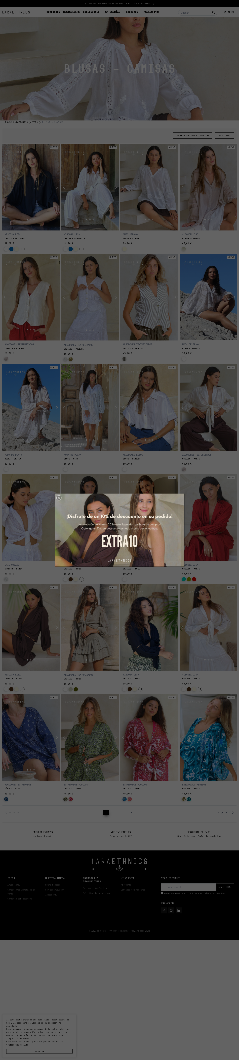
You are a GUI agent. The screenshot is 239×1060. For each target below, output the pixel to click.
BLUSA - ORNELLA (191, 348)
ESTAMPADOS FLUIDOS (76, 784)
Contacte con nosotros (19, 898)
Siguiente (226, 812)
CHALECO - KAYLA (72, 788)
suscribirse (225, 887)
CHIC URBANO (130, 234)
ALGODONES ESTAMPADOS (18, 784)
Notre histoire (53, 885)
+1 (22, 249)
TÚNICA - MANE (12, 788)
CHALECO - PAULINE (14, 348)
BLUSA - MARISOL (131, 458)
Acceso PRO (51, 894)
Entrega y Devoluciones (96, 888)
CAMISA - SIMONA (191, 238)
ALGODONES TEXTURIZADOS (19, 344)
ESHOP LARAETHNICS (16, 122)
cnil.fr (24, 1045)
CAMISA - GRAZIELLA (15, 238)
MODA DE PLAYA (190, 344)
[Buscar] (197, 13)
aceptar (39, 1051)
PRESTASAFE (145, 931)
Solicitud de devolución (96, 893)
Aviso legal (13, 885)
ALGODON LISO (190, 234)
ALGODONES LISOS (133, 454)
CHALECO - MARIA (191, 458)
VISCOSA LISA (13, 234)
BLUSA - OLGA (71, 458)
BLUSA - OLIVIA (13, 458)
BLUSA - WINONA (131, 238)
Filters (224, 135)
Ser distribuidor (54, 890)
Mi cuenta (126, 885)
